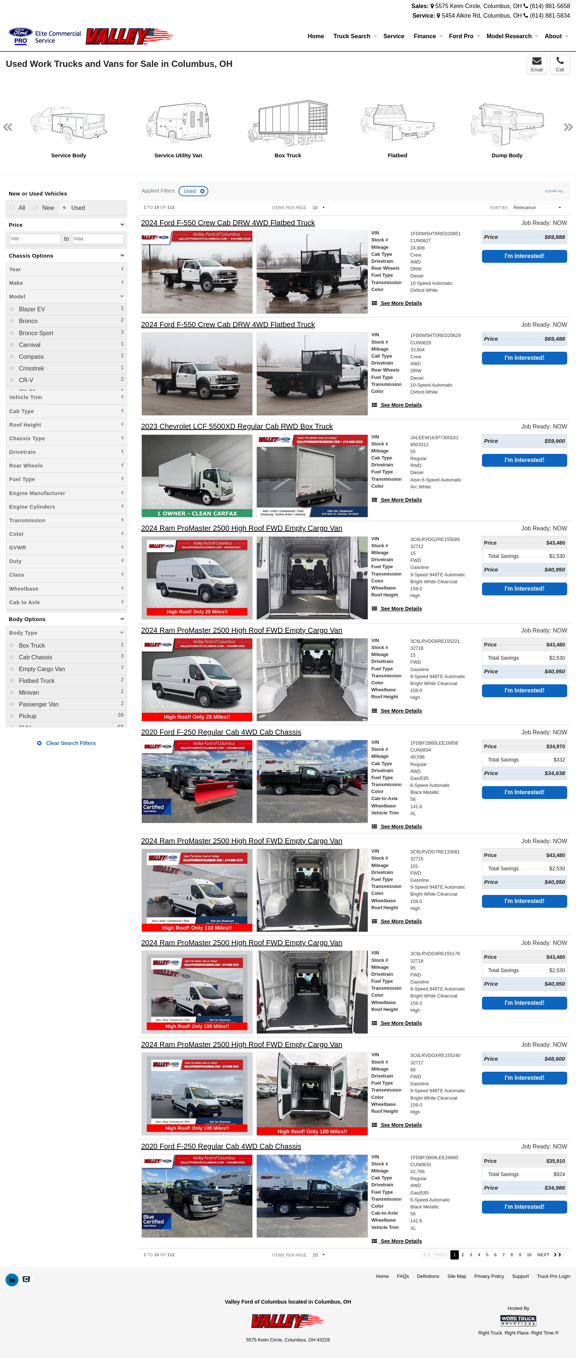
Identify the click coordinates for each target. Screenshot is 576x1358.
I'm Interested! (525, 256)
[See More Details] (396, 303)
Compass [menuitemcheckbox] (30, 357)
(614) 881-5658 (550, 6)
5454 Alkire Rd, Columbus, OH (482, 15)
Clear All (554, 191)
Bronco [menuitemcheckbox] (27, 321)
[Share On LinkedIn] (12, 1280)
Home (316, 36)
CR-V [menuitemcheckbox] (25, 380)
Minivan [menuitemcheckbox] (28, 692)
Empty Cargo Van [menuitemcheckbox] (41, 669)
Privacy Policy (489, 1276)
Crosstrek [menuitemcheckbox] (30, 368)
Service (394, 36)
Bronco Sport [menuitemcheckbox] (35, 333)
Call (560, 64)
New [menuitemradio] (47, 208)
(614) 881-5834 (550, 15)
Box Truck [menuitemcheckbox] (31, 645)
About (556, 36)
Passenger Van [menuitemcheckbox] (38, 704)
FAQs (403, 1276)
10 (529, 1255)
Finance (428, 36)
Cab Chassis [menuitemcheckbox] (34, 657)
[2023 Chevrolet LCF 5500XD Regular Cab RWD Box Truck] (237, 426)
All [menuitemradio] (21, 208)
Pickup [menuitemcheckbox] (26, 716)
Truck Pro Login (553, 1276)
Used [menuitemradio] (77, 208)
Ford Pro (464, 36)
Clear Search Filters (66, 743)
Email (537, 64)
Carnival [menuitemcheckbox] (28, 345)
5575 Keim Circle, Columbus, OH (478, 6)
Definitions (428, 1276)
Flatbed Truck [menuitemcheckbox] (35, 681)
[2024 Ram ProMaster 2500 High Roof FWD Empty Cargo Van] (241, 528)
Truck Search (355, 36)
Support (520, 1276)
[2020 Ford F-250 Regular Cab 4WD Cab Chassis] (221, 732)
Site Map (456, 1276)
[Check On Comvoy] (26, 1280)
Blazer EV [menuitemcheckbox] (31, 309)
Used (190, 191)
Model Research (513, 36)
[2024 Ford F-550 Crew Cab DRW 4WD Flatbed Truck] (228, 223)
